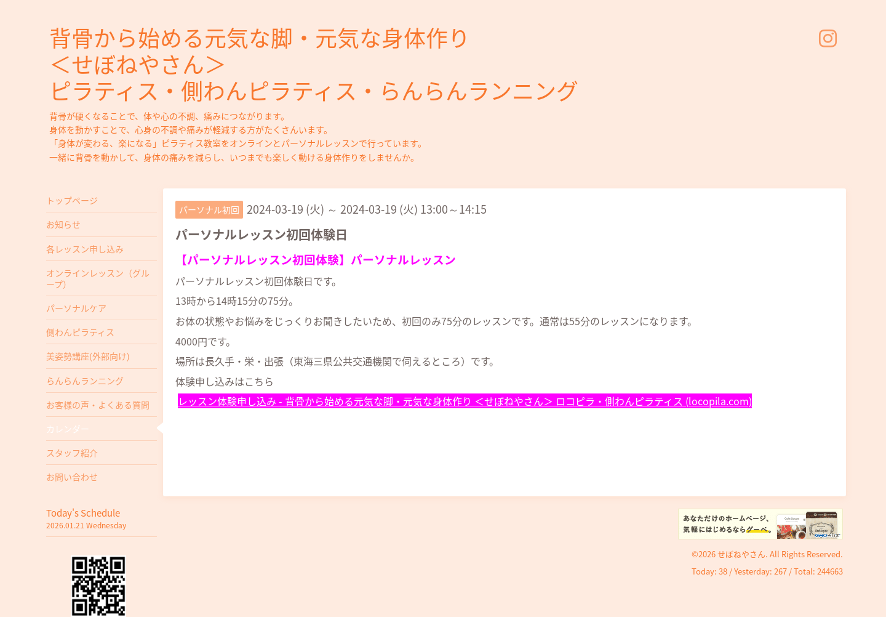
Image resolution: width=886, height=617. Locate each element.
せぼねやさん (741, 554)
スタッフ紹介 (72, 452)
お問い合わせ (72, 476)
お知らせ (63, 224)
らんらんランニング (85, 380)
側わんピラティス (80, 332)
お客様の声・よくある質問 (98, 404)
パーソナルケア (76, 308)
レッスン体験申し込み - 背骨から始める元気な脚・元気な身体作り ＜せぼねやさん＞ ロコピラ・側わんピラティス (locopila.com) (465, 400)
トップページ (72, 200)
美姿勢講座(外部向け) (88, 356)
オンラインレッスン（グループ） (98, 278)
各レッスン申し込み (85, 249)
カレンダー (67, 428)
